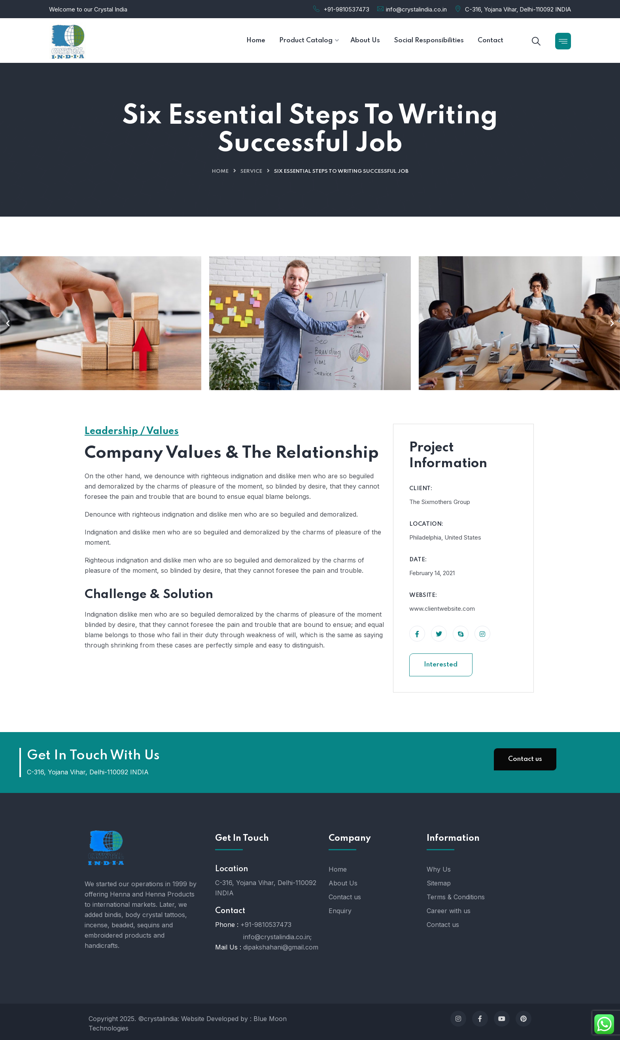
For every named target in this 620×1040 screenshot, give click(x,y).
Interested (440, 664)
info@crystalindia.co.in (416, 9)
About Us (343, 883)
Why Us (439, 869)
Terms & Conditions (456, 897)
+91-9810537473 (346, 9)
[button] (8, 323)
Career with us (449, 911)
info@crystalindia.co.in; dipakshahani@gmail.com (280, 942)
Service (251, 171)
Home (220, 171)
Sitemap (439, 883)
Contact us (525, 759)
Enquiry (340, 911)
